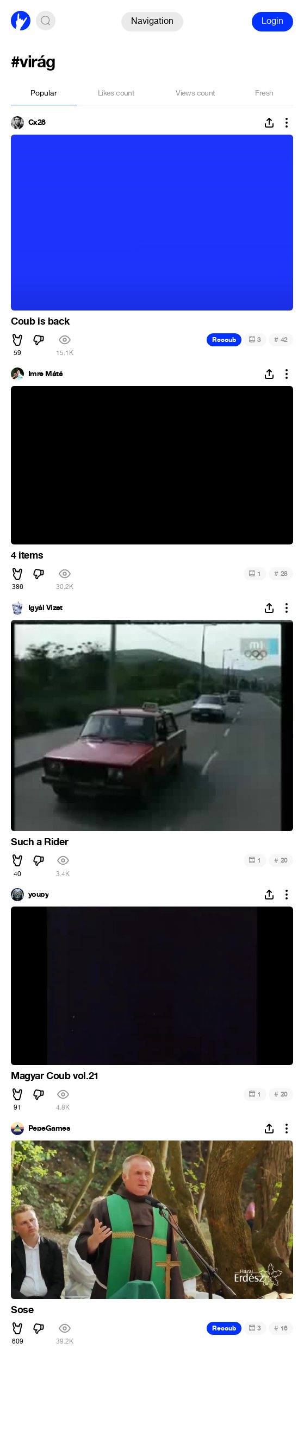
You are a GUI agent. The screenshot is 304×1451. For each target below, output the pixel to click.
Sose (22, 1309)
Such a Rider (39, 841)
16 (281, 1328)
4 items (27, 555)
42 (281, 339)
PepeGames (49, 1128)
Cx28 (37, 122)
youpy (38, 894)
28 (281, 573)
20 (281, 860)
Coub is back (40, 321)
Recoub (224, 339)
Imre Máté (45, 374)
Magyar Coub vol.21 (55, 1075)
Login (272, 21)
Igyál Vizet (45, 608)
